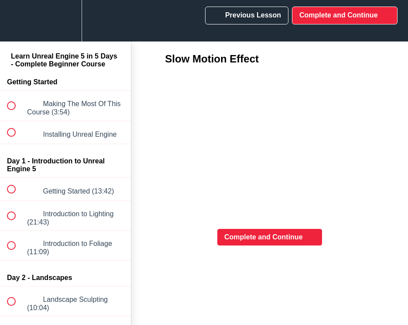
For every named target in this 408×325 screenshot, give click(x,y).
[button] (16, 20)
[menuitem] (65, 20)
